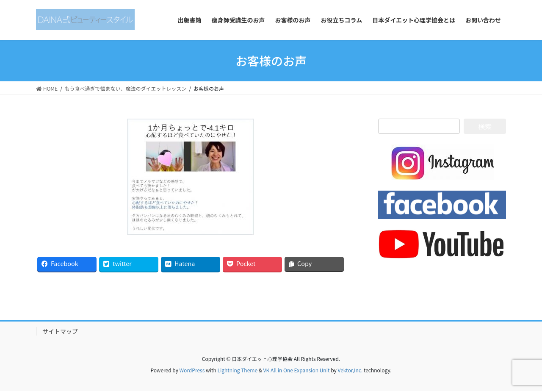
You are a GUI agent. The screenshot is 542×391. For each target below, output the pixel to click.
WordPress (192, 370)
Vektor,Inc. (349, 370)
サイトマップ (60, 331)
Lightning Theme (237, 370)
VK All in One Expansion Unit (296, 370)
